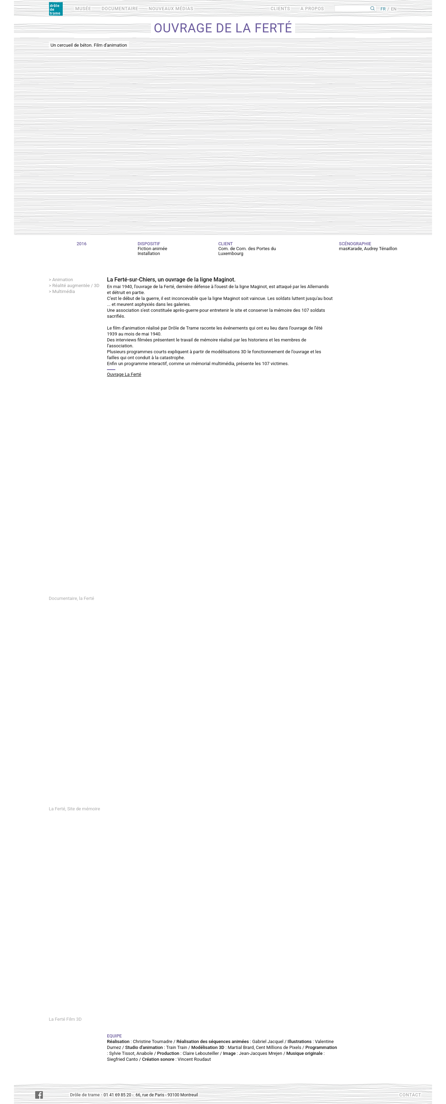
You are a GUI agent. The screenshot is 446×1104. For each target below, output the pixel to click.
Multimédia (63, 291)
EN (394, 8)
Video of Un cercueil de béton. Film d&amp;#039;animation (223, 135)
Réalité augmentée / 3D (75, 285)
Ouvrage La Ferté (124, 374)
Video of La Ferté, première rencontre (223, 495)
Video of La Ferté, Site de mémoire (223, 706)
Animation (62, 279)
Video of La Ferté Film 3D (223, 916)
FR (383, 8)
